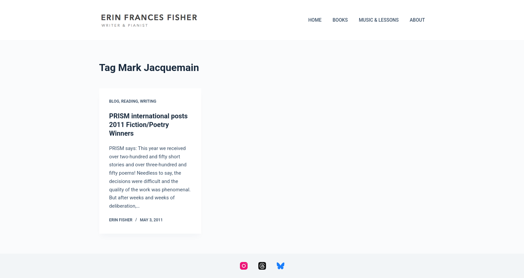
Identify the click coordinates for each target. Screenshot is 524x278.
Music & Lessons (379, 20)
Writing (148, 101)
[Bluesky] (280, 266)
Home (314, 20)
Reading (129, 101)
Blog (114, 101)
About (417, 20)
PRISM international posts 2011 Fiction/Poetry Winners (148, 124)
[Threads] (262, 266)
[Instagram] (244, 266)
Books (340, 20)
